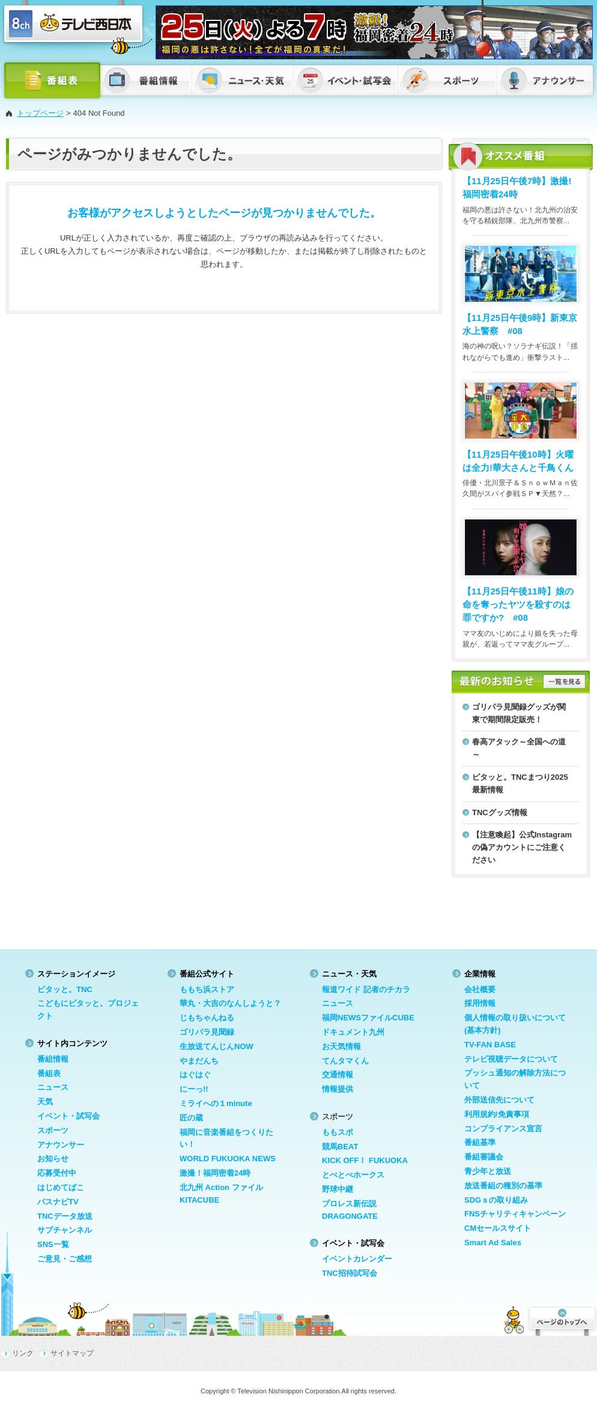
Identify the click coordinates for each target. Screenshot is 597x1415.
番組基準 (479, 1142)
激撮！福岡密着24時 (215, 1172)
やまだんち (199, 1060)
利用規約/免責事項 (496, 1114)
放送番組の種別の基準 (503, 1185)
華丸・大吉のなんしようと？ (230, 1003)
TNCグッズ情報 (499, 812)
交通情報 (337, 1074)
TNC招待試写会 (349, 1273)
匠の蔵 (191, 1117)
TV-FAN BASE (490, 1044)
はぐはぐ (195, 1074)
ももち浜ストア (207, 989)
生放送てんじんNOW (216, 1046)
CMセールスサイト (497, 1228)
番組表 (49, 1073)
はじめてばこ (60, 1187)
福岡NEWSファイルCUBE (368, 1017)
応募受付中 (56, 1172)
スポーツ (52, 1130)
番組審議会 (483, 1156)
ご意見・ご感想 (64, 1258)
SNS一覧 (53, 1244)
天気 (45, 1101)
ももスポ (337, 1132)
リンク (23, 1353)
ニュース (52, 1087)
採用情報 (479, 1003)
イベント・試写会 (68, 1115)
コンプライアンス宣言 (503, 1128)
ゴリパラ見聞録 (207, 1032)
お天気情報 (341, 1046)
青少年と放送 (487, 1171)
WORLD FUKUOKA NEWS (228, 1158)
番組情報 (52, 1059)
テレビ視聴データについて (511, 1059)
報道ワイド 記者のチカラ (366, 989)
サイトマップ (72, 1353)
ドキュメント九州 (353, 1032)
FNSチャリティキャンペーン (515, 1213)
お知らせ (52, 1158)
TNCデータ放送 (64, 1216)
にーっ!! (194, 1088)
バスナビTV (58, 1201)
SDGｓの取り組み (496, 1199)
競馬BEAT (340, 1146)
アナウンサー (60, 1144)
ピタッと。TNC (64, 989)
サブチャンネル (64, 1229)
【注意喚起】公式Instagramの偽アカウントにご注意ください (522, 847)
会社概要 (479, 989)
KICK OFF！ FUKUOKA (365, 1160)
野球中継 (337, 1189)
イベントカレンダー (357, 1258)
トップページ (40, 113)
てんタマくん (345, 1060)
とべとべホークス (353, 1174)
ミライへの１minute (216, 1103)
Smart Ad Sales (492, 1242)
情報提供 (337, 1088)
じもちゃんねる (207, 1017)
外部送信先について (499, 1099)
